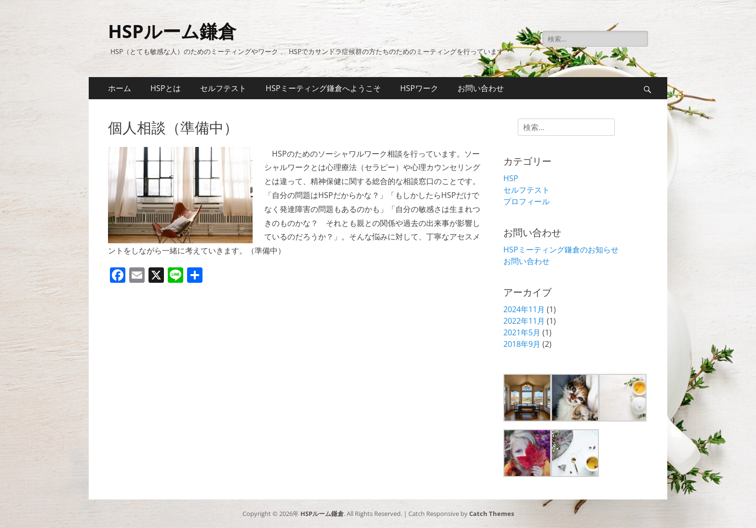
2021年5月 (521, 332)
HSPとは (165, 88)
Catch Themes (491, 513)
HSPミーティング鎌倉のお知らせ (561, 249)
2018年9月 (521, 344)
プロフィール (526, 201)
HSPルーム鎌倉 (172, 30)
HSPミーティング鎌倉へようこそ (323, 88)
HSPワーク (419, 88)
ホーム (119, 88)
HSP (510, 178)
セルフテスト (223, 88)
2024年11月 (524, 309)
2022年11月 (524, 321)
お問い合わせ (481, 88)
